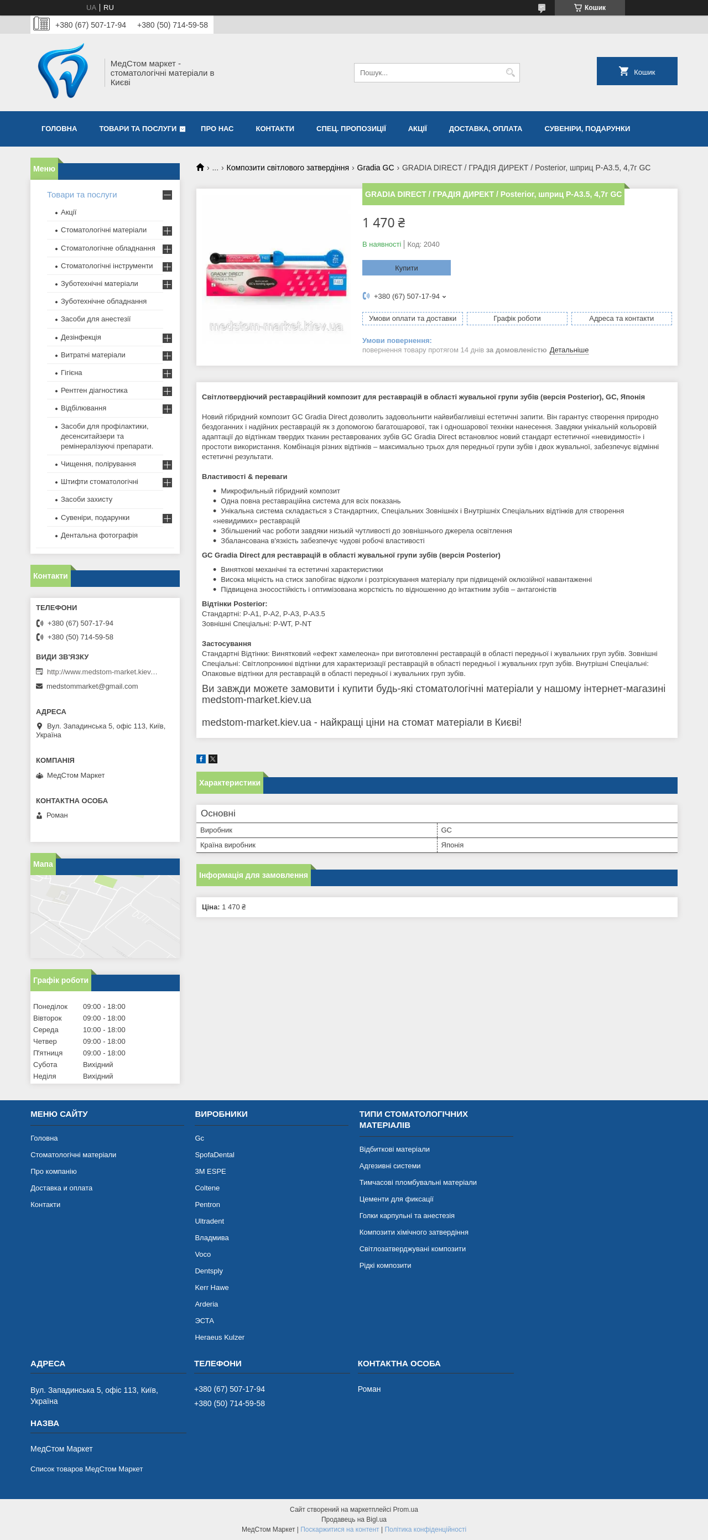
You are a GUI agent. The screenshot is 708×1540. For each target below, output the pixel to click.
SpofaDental (215, 1155)
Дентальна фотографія (99, 535)
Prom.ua (405, 1509)
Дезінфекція (81, 337)
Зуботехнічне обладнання (104, 301)
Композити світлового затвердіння (288, 167)
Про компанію (53, 1171)
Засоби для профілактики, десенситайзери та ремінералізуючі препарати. (107, 436)
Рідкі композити (386, 1265)
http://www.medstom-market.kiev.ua (102, 672)
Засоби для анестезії (96, 319)
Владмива (211, 1238)
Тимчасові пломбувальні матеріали (418, 1182)
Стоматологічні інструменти (107, 266)
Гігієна (71, 372)
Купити (406, 268)
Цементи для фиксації (397, 1199)
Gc (199, 1138)
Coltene (207, 1188)
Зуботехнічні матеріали (99, 283)
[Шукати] (510, 72)
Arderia (206, 1304)
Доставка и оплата (61, 1188)
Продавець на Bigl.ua (354, 1519)
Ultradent (209, 1221)
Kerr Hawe (211, 1287)
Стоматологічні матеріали (104, 230)
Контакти (275, 128)
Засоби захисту (86, 499)
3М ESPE (210, 1171)
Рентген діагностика (94, 390)
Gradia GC (375, 167)
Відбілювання (83, 408)
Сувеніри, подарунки (587, 128)
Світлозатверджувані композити (413, 1249)
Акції (417, 128)
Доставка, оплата (486, 128)
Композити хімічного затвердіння (414, 1232)
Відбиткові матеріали (395, 1149)
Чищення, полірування (98, 464)
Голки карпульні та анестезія (407, 1215)
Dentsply (209, 1271)
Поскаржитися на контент (339, 1529)
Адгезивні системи (390, 1166)
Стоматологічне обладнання (108, 248)
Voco (203, 1254)
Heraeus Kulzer (219, 1337)
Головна (59, 128)
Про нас (217, 128)
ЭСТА (204, 1321)
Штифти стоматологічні (99, 481)
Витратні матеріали (93, 355)
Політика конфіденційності (425, 1529)
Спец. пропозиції (351, 128)
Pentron (207, 1204)
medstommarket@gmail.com (92, 686)
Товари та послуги (137, 128)
